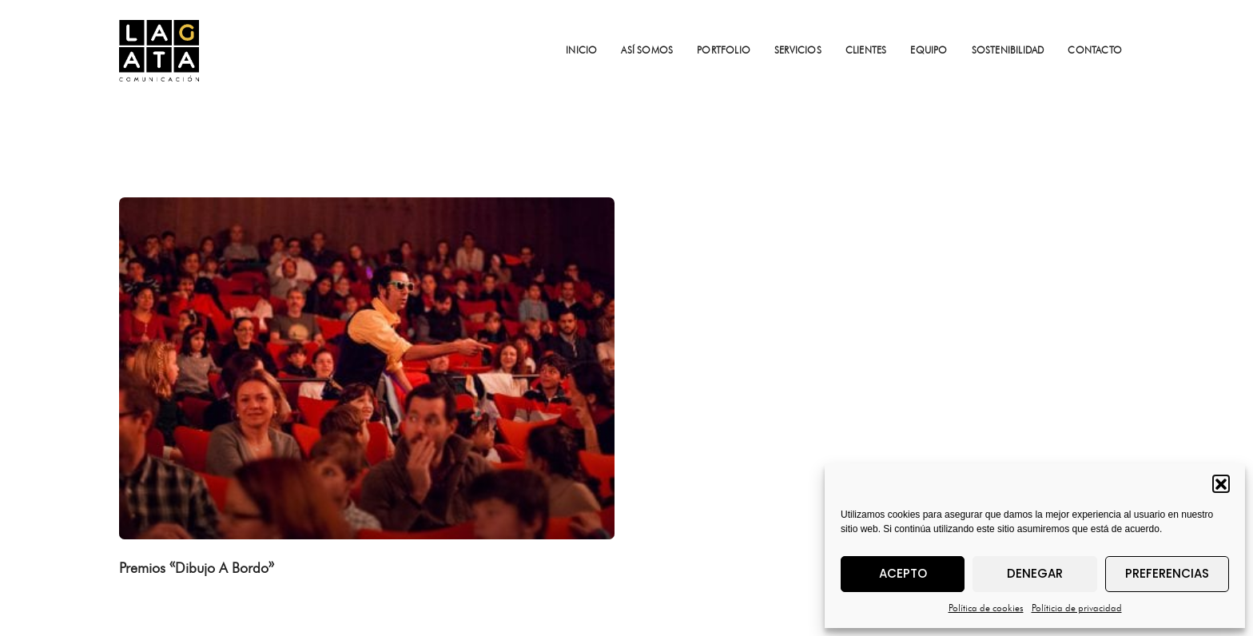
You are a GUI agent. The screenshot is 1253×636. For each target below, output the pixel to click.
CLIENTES (866, 50)
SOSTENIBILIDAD (1008, 50)
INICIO (581, 50)
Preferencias (1167, 573)
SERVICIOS (797, 50)
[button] (1221, 483)
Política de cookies (986, 608)
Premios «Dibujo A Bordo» (196, 567)
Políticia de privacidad (1077, 608)
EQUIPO (928, 50)
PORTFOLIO (723, 50)
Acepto (903, 573)
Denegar (1035, 573)
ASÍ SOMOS (647, 50)
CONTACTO (1095, 50)
